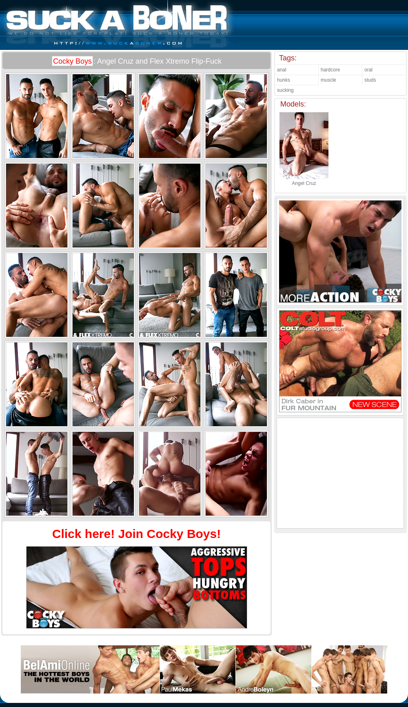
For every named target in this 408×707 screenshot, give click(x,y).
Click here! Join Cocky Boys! (136, 533)
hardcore (330, 70)
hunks (283, 80)
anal (281, 70)
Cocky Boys (72, 61)
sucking (285, 90)
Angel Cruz (303, 180)
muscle (328, 80)
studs (370, 80)
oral (368, 70)
